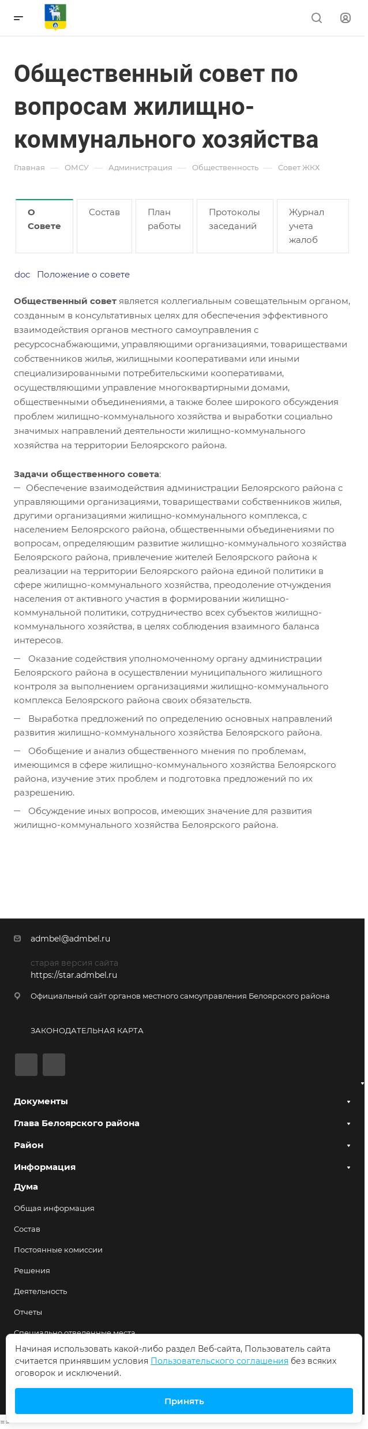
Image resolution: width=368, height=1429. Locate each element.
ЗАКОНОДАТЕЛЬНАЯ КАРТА (87, 1030)
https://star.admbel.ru (74, 975)
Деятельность (40, 1291)
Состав (27, 1228)
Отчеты (28, 1312)
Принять (184, 1401)
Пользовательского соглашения (219, 1361)
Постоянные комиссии (58, 1249)
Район (28, 1144)
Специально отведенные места (75, 1332)
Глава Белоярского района (77, 1122)
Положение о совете (83, 274)
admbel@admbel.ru (70, 938)
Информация (45, 1166)
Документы (41, 1101)
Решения (32, 1270)
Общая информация (54, 1208)
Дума (26, 1186)
